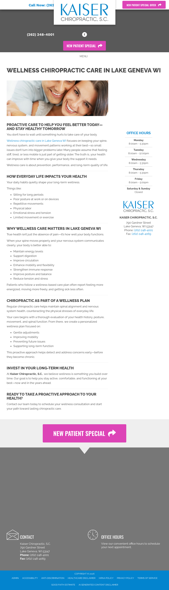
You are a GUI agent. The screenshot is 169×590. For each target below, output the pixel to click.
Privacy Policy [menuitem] (125, 578)
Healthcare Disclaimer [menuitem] (81, 578)
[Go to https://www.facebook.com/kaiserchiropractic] (84, 35)
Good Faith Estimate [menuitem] (63, 584)
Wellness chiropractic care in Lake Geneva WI (36, 140)
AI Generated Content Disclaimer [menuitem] (98, 584)
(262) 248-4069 (141, 233)
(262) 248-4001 (40, 34)
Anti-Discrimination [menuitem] (52, 578)
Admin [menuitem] (15, 578)
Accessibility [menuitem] (30, 578)
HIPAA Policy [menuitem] (106, 578)
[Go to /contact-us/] (125, 539)
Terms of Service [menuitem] (147, 578)
